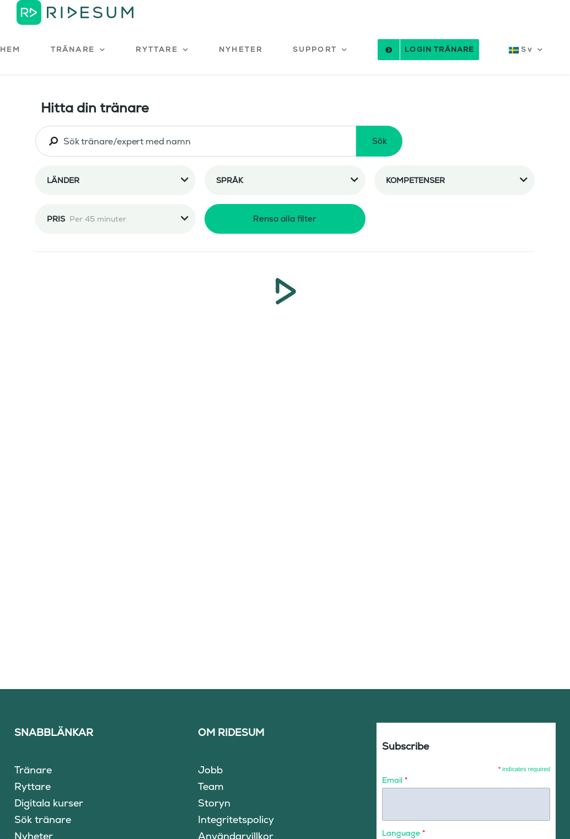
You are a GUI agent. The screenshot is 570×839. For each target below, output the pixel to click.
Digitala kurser (48, 803)
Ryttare (32, 786)
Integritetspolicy (236, 819)
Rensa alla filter (284, 218)
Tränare (33, 769)
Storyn (214, 803)
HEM (10, 49)
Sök (379, 141)
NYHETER (240, 49)
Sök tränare (42, 819)
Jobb (210, 769)
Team (211, 786)
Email (394, 780)
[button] (78, 49)
